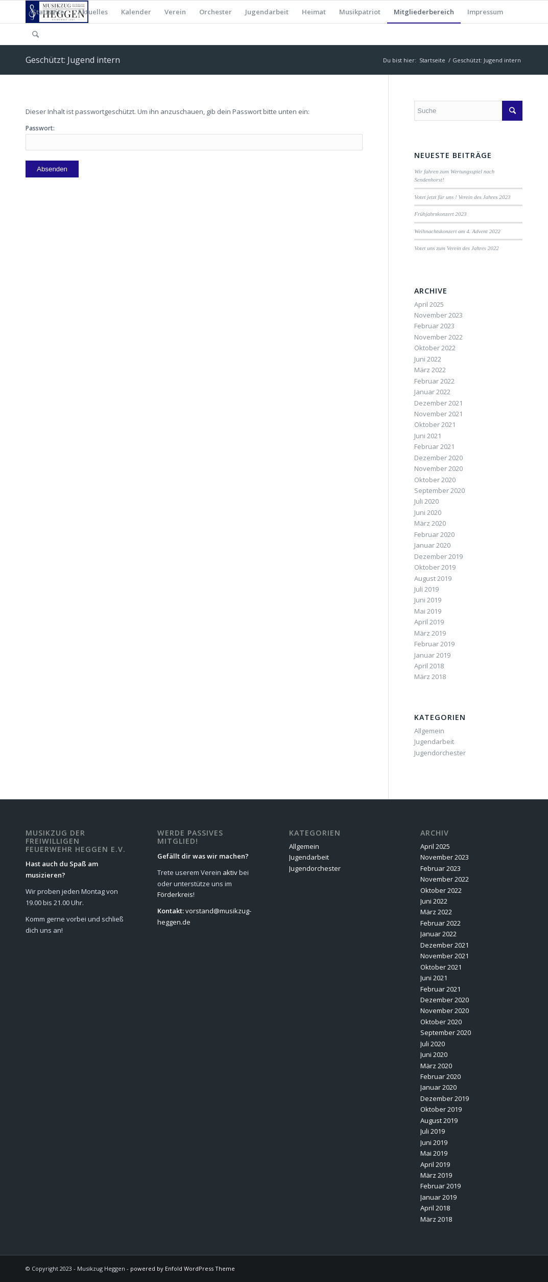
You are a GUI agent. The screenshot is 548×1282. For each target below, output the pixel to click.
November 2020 (438, 468)
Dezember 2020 (438, 457)
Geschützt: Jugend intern (73, 59)
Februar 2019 (434, 643)
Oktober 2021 (435, 424)
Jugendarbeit (434, 741)
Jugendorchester (440, 752)
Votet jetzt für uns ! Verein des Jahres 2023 (462, 197)
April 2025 (429, 304)
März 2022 (430, 369)
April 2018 (429, 665)
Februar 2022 (434, 381)
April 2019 (429, 621)
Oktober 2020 (435, 479)
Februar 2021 (434, 446)
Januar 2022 (432, 391)
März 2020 (430, 523)
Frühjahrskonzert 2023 (440, 214)
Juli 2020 (426, 501)
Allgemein (429, 730)
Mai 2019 (427, 611)
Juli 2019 (426, 589)
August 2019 (432, 578)
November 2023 (438, 315)
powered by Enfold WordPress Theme (182, 1268)
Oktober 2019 (435, 567)
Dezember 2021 (438, 403)
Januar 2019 (432, 655)
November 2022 (438, 337)
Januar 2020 (432, 545)
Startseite (432, 60)
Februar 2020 (434, 534)
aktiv (230, 872)
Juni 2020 (427, 512)
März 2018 (430, 676)
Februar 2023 (434, 325)
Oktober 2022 (435, 347)
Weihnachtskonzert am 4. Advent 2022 (457, 231)
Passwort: (194, 137)
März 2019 (430, 633)
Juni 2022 (427, 359)
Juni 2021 (427, 435)
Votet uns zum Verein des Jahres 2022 (456, 248)
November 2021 (438, 413)
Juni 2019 (427, 599)
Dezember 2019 (438, 556)
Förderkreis (175, 894)
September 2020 (439, 490)
